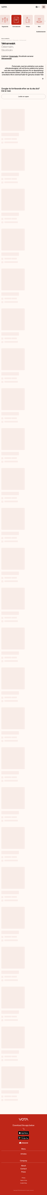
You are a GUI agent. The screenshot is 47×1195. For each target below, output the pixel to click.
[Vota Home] (4, 7)
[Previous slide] (1, 21)
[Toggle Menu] (44, 7)
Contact (23, 1169)
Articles (23, 1154)
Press (23, 1172)
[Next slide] (45, 21)
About (23, 1166)
